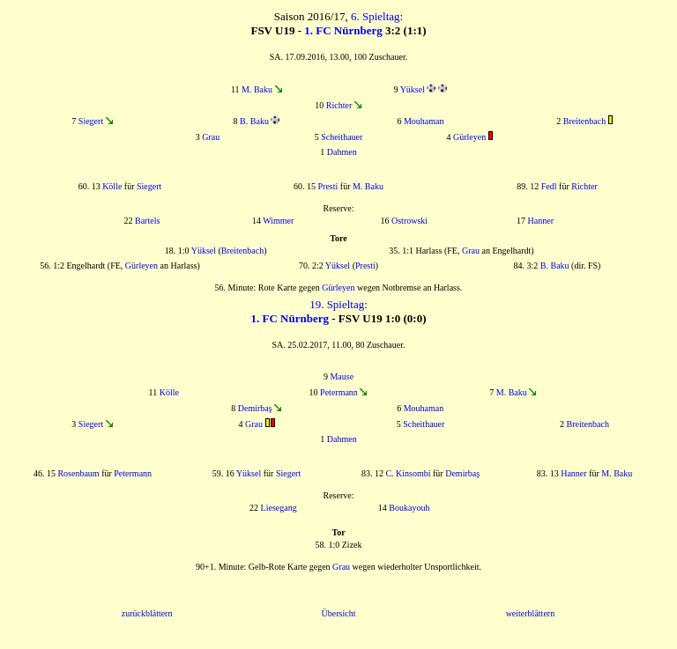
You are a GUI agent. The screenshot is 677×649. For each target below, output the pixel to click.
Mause (341, 376)
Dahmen (342, 152)
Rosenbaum (78, 473)
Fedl (549, 186)
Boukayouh (409, 508)
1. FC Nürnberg (343, 30)
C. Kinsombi (407, 473)
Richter (339, 105)
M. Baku (257, 89)
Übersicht (339, 613)
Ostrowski (409, 220)
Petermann (339, 392)
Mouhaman (424, 121)
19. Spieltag (336, 304)
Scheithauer (341, 137)
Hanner (541, 220)
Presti (328, 186)
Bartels (147, 220)
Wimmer (278, 220)
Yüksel (412, 89)
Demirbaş (255, 408)
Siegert (90, 121)
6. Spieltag (375, 16)
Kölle (112, 186)
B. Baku (254, 121)
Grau (210, 137)
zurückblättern (147, 613)
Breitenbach (584, 121)
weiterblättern (530, 613)
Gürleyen (469, 137)
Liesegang (279, 508)
